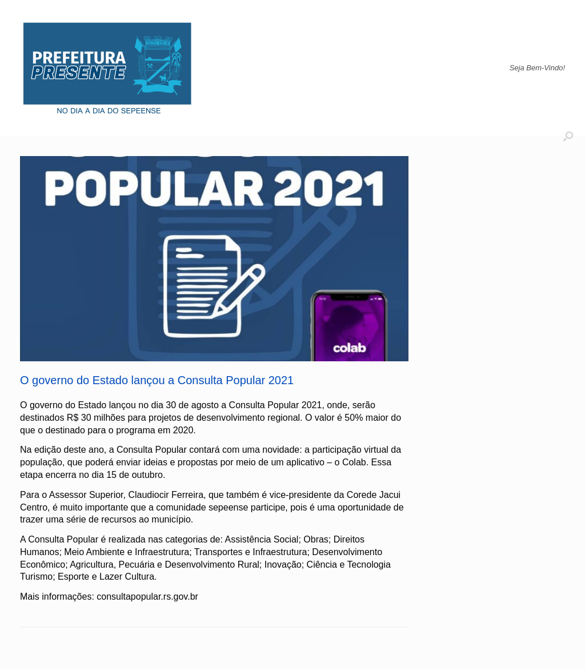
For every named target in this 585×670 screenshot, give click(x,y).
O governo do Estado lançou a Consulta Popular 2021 (157, 380)
